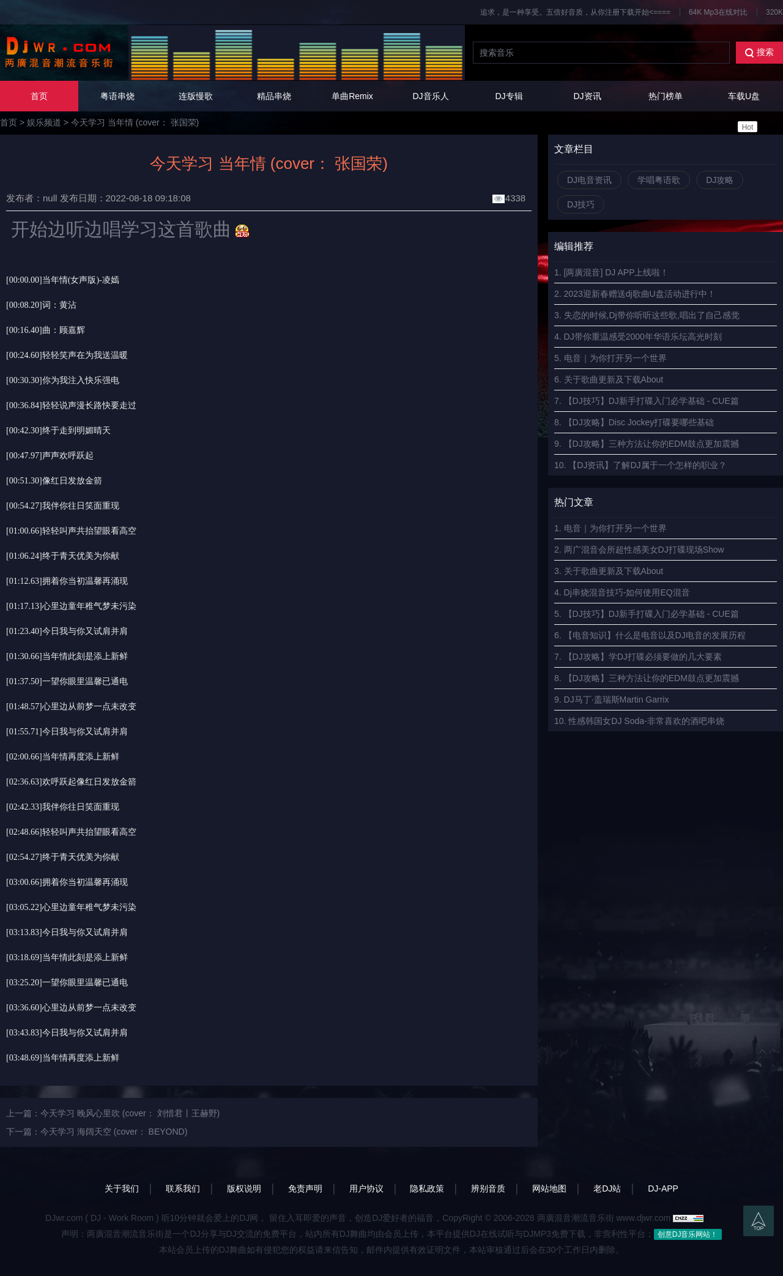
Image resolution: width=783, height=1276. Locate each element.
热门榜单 (665, 96)
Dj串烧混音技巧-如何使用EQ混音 (627, 592)
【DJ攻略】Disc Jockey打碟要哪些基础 (639, 422)
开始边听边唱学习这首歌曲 (118, 229)
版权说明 (244, 1188)
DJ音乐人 (430, 96)
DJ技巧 (581, 204)
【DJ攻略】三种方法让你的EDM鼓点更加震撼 (651, 444)
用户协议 (366, 1188)
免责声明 (305, 1188)
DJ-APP (663, 1188)
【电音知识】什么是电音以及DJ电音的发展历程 (655, 635)
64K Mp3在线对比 (718, 12)
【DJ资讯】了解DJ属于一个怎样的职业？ (647, 465)
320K (774, 12)
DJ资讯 (587, 96)
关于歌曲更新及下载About (614, 379)
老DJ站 (607, 1188)
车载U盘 (744, 111)
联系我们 (183, 1188)
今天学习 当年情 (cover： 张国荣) (135, 122)
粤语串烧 (117, 96)
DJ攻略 (719, 180)
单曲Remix (352, 96)
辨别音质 (488, 1188)
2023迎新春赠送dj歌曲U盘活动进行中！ (640, 294)
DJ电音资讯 (589, 180)
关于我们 (122, 1188)
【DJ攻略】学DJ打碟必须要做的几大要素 (643, 657)
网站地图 (549, 1188)
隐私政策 (427, 1188)
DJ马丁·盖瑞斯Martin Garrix (616, 699)
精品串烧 (274, 96)
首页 (39, 96)
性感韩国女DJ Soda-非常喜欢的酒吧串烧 (646, 721)
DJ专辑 (508, 96)
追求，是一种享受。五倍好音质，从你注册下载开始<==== (575, 12)
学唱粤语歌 (658, 180)
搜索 (759, 52)
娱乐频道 (44, 122)
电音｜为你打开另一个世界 (615, 358)
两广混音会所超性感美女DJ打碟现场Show (644, 549)
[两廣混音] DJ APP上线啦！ (616, 272)
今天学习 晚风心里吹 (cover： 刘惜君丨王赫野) (130, 1113)
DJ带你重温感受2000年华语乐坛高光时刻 (643, 336)
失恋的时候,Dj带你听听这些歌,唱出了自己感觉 (652, 315)
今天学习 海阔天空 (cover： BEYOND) (113, 1131)
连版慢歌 (196, 96)
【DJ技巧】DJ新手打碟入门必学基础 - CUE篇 (651, 401)
